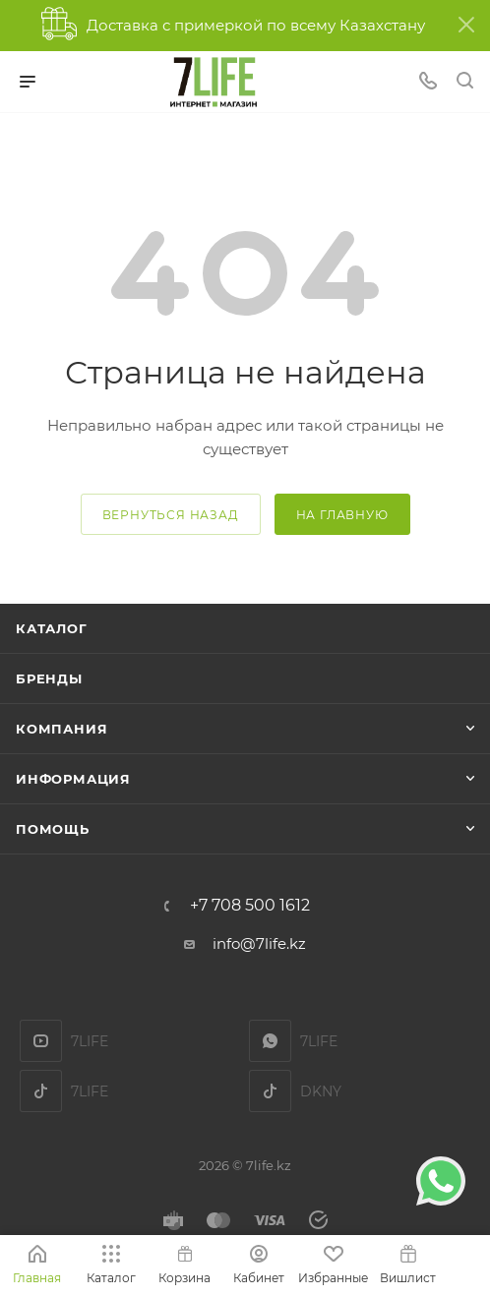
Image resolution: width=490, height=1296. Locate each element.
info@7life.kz (259, 943)
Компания (61, 728)
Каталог (52, 628)
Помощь (53, 829)
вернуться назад (170, 514)
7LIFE (270, 1041)
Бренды (49, 678)
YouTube (41, 1041)
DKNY (270, 1091)
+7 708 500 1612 (250, 905)
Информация (73, 779)
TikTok (41, 1091)
